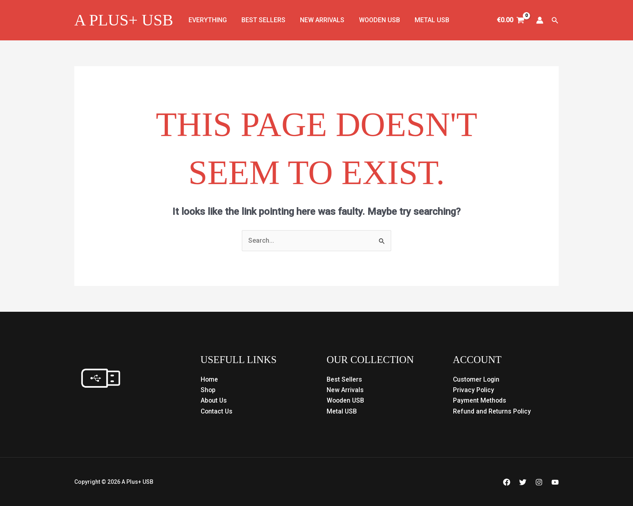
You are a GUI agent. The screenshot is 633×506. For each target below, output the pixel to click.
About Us (214, 400)
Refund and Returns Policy (492, 411)
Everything (207, 20)
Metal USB (424, 20)
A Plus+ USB (123, 20)
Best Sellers (261, 20)
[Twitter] (522, 482)
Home (209, 379)
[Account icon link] (539, 20)
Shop (208, 390)
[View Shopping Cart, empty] (511, 20)
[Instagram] (539, 482)
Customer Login (477, 379)
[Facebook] (506, 482)
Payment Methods (480, 400)
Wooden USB (373, 20)
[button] (555, 20)
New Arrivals (318, 20)
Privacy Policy (474, 390)
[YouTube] (555, 482)
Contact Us (217, 411)
